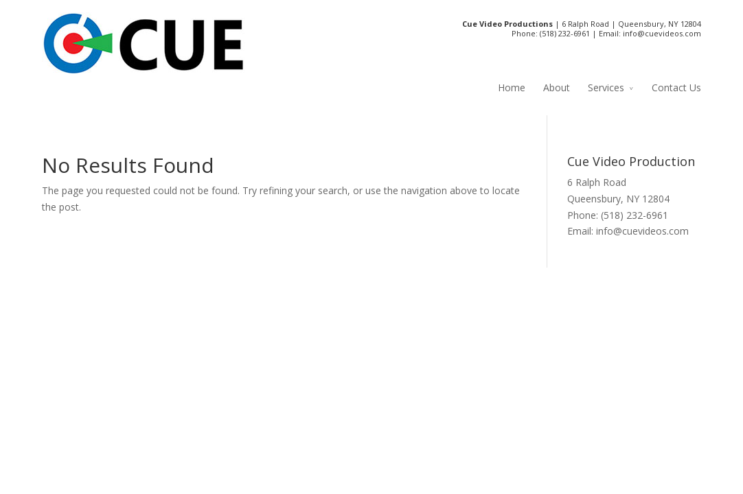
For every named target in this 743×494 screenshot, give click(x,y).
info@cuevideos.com (662, 33)
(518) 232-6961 (565, 33)
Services (606, 87)
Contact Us (676, 87)
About (556, 87)
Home (511, 87)
